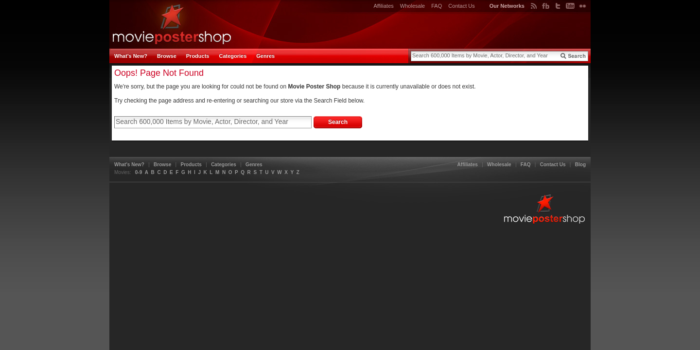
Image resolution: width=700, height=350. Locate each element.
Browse (166, 56)
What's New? (130, 56)
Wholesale (412, 6)
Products (198, 56)
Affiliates (383, 6)
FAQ (436, 6)
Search (338, 122)
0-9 (138, 172)
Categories (232, 56)
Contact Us (461, 6)
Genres (265, 56)
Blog (580, 164)
